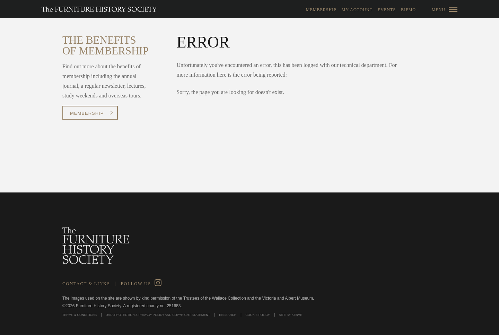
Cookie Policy (257, 315)
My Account (357, 9)
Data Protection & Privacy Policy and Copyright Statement (158, 315)
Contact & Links (86, 283)
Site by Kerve (290, 315)
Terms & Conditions (79, 315)
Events (387, 9)
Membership (321, 9)
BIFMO (408, 9)
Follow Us (136, 283)
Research (227, 315)
